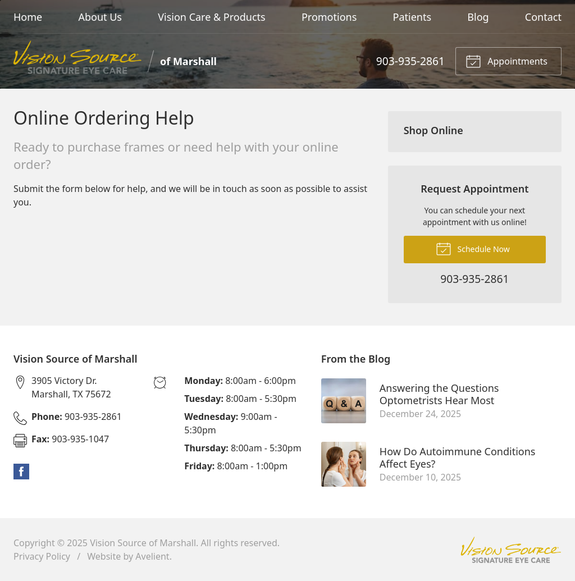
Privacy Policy (41, 556)
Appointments (506, 60)
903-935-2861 (410, 60)
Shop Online (433, 130)
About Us (100, 17)
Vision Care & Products (211, 17)
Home (27, 17)
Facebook (21, 471)
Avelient (152, 556)
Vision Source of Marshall (143, 543)
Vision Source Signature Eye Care (511, 550)
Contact (543, 17)
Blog (478, 17)
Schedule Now (473, 248)
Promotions (329, 17)
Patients (412, 17)
